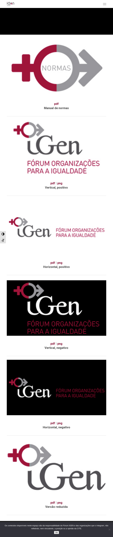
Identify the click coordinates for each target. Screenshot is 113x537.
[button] (104, 4)
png (59, 183)
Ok (56, 532)
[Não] (109, 529)
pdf (56, 104)
